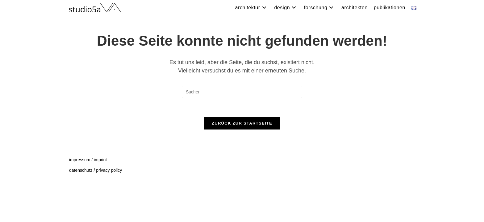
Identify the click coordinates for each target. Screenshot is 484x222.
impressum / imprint (88, 196)
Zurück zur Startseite (242, 123)
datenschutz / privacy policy (95, 207)
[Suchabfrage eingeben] (242, 92)
